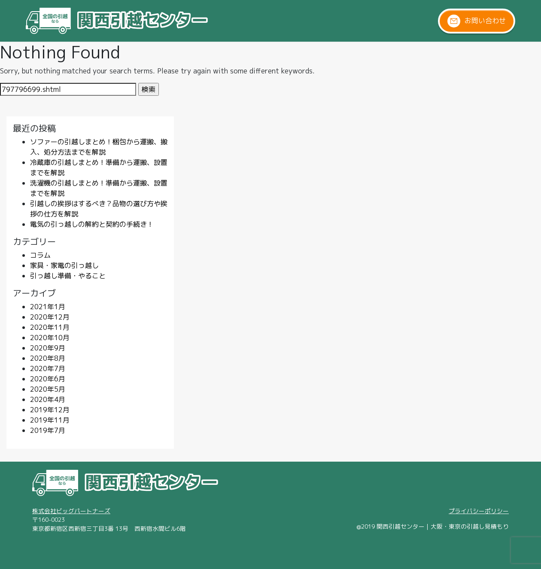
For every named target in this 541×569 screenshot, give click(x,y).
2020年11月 (50, 327)
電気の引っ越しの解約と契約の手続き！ (92, 224)
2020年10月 (50, 337)
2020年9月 (47, 348)
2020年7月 (47, 368)
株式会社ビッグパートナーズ (71, 511)
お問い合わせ (476, 21)
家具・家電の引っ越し (64, 265)
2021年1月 (47, 306)
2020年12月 (50, 317)
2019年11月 (50, 420)
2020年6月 (47, 378)
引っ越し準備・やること (68, 275)
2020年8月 (47, 358)
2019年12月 (50, 409)
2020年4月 (47, 399)
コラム (40, 255)
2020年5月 (47, 389)
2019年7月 (47, 430)
